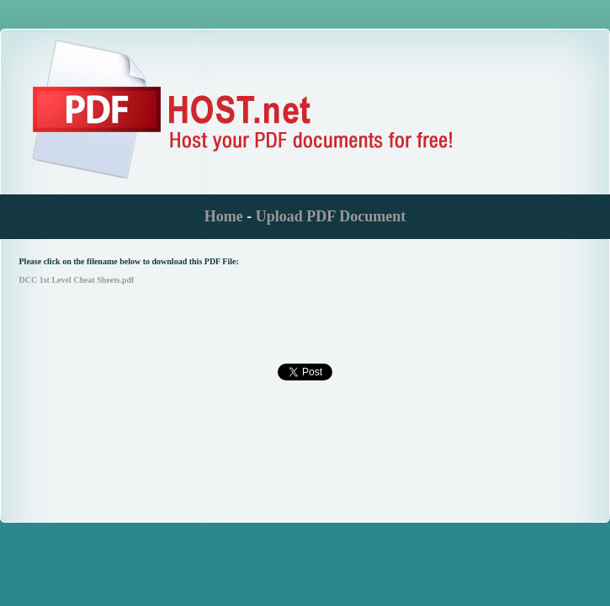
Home (223, 216)
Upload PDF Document (331, 216)
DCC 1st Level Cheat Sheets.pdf (77, 279)
